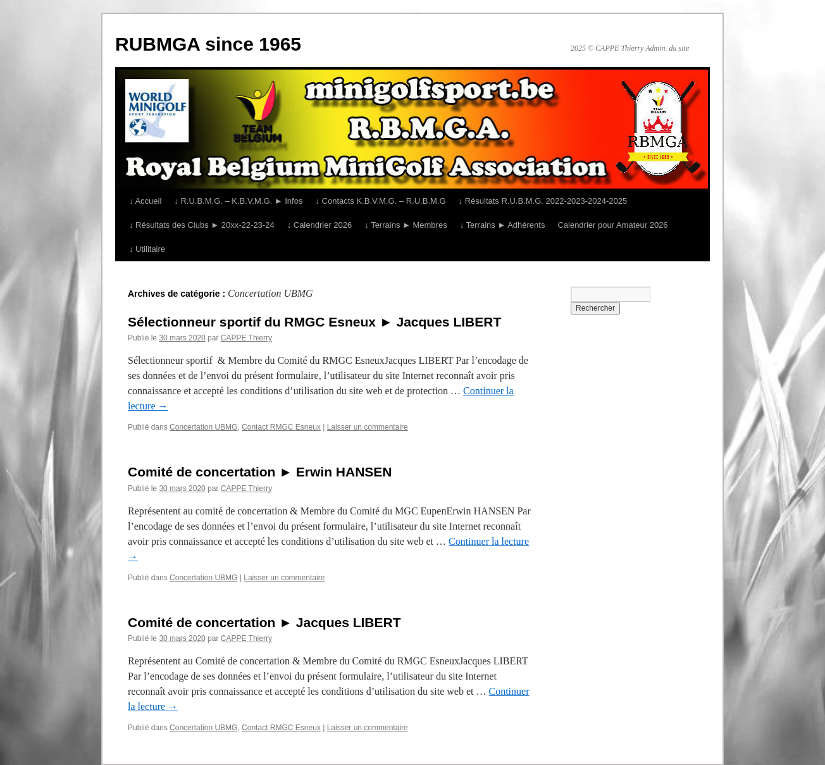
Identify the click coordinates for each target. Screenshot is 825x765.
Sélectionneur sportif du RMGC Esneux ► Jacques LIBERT (314, 321)
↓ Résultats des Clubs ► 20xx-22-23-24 (202, 225)
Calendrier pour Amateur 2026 (612, 225)
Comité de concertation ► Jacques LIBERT (264, 622)
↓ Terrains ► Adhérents (502, 225)
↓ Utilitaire (147, 249)
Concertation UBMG (203, 427)
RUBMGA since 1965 (208, 44)
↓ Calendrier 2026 (319, 225)
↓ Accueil (145, 201)
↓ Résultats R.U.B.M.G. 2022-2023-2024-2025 (543, 201)
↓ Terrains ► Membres (405, 225)
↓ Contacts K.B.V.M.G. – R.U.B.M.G (380, 201)
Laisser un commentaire (367, 427)
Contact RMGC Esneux (281, 427)
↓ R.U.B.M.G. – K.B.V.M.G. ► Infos (238, 201)
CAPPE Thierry (246, 337)
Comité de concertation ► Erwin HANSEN (260, 471)
